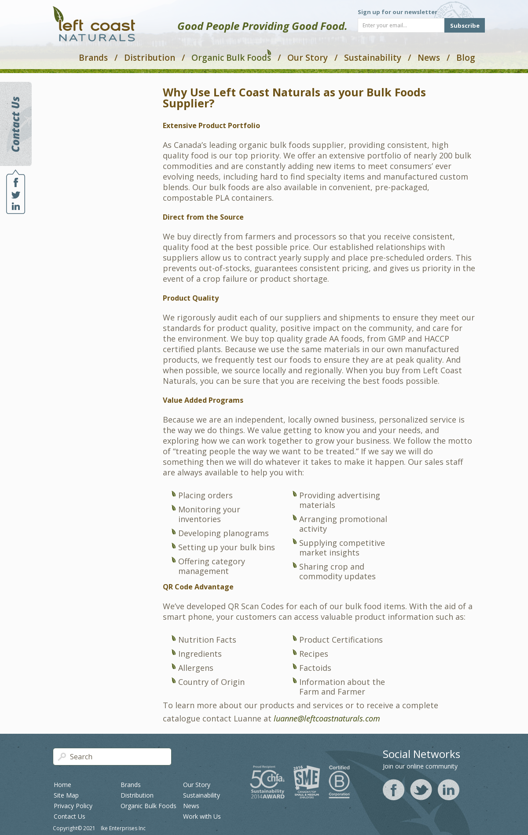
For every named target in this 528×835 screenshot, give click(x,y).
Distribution (149, 58)
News (429, 58)
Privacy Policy (73, 806)
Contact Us (69, 816)
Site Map (66, 795)
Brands (93, 58)
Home (62, 784)
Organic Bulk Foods (231, 57)
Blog (465, 58)
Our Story (307, 58)
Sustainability (372, 58)
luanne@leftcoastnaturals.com (327, 718)
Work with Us (202, 816)
